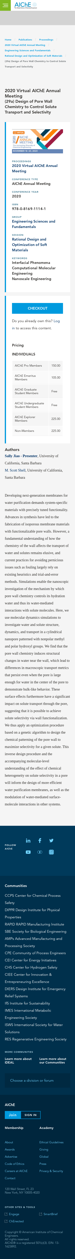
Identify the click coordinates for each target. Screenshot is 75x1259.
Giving (43, 1149)
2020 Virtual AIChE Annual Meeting (25, 44)
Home (8, 39)
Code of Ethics (14, 1164)
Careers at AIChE (16, 1171)
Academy (46, 1128)
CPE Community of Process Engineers (35, 953)
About (9, 1142)
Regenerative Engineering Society (36, 1039)
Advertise (11, 1156)
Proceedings (46, 39)
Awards (10, 1149)
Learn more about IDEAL (18, 1060)
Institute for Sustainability (27, 1003)
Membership (14, 1128)
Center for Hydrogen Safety (31, 967)
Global (44, 1156)
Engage (14, 1214)
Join (13, 1115)
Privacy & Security (51, 1171)
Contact (10, 1178)
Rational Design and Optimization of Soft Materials (33, 55)
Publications (25, 39)
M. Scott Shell (15, 470)
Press (42, 1164)
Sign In (31, 1115)
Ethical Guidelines (51, 1142)
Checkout (37, 308)
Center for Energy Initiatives (30, 960)
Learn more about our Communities (52, 1060)
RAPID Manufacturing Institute (34, 924)
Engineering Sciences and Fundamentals (27, 50)
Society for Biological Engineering (35, 931)
